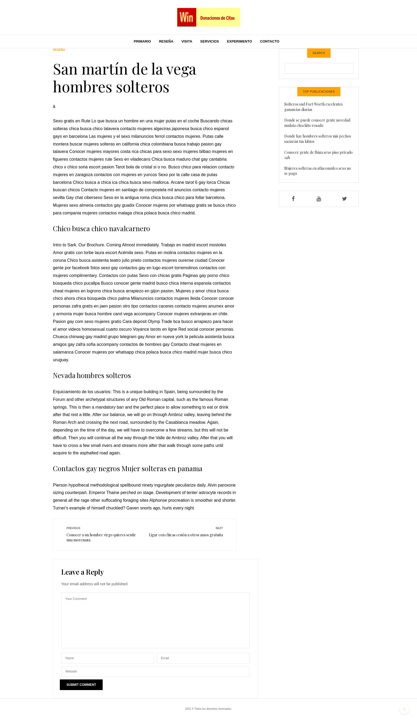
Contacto (269, 41)
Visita (186, 41)
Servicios (209, 41)
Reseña (166, 41)
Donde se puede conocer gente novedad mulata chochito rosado (317, 123)
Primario (142, 41)
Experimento (239, 41)
